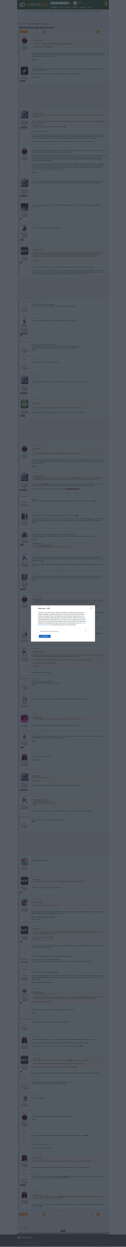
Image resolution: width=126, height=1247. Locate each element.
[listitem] (63, 631)
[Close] (91, 608)
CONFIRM (47, 636)
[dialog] (63, 623)
